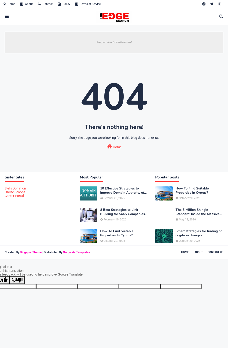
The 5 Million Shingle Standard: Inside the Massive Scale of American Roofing (197, 212)
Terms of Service (88, 4)
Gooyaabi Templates (76, 252)
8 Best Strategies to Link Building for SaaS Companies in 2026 (122, 212)
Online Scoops (15, 192)
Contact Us (215, 252)
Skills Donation (15, 188)
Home (8, 4)
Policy (63, 4)
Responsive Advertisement (114, 42)
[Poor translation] (17, 280)
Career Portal (14, 196)
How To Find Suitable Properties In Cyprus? (116, 233)
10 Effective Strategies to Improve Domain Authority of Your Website (122, 190)
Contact (45, 4)
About (26, 4)
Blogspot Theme (31, 252)
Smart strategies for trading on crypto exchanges (199, 233)
